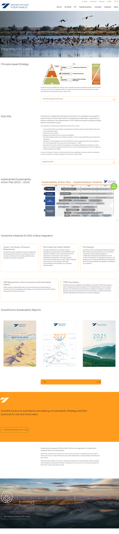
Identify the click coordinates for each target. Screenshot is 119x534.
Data (44, 382)
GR (117, 1)
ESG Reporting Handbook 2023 (13, 430)
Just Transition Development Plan (13, 516)
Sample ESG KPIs (48, 162)
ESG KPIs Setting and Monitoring (53, 99)
